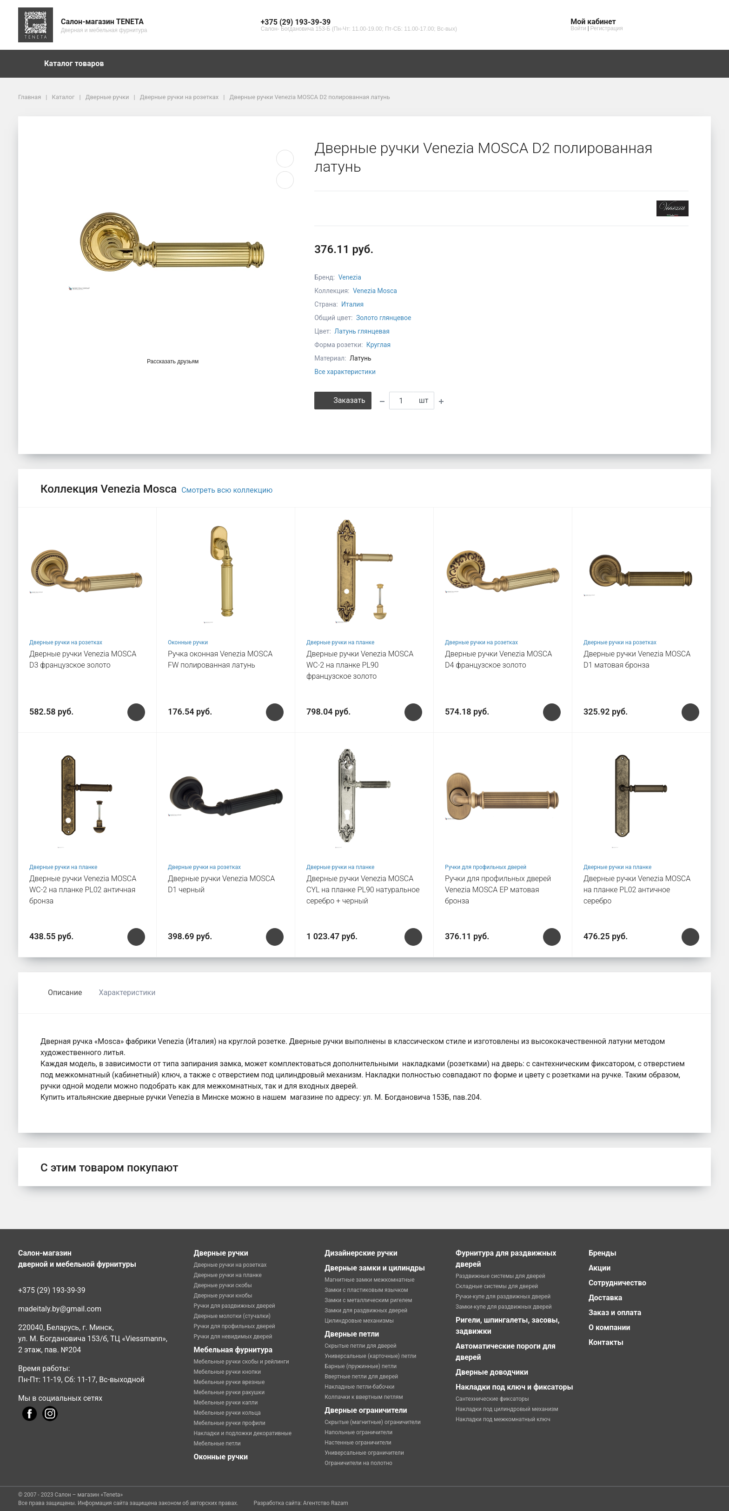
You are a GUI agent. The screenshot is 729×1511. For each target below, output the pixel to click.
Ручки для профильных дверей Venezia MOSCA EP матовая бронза (498, 889)
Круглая (378, 344)
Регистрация (606, 28)
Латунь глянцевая (361, 331)
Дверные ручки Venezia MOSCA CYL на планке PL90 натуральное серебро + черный (363, 889)
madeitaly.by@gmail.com (59, 1308)
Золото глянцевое (383, 317)
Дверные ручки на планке (340, 642)
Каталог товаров (79, 63)
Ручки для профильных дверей (485, 867)
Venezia (349, 277)
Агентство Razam (325, 1503)
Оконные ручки (188, 642)
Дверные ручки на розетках (65, 642)
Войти (578, 28)
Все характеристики (345, 371)
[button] (359, 22)
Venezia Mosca (375, 290)
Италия (352, 304)
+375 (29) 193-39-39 (52, 1290)
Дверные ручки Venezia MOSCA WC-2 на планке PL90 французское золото (359, 665)
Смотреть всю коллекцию (226, 490)
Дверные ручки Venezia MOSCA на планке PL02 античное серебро (636, 889)
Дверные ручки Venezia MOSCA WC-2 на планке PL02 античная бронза (82, 889)
